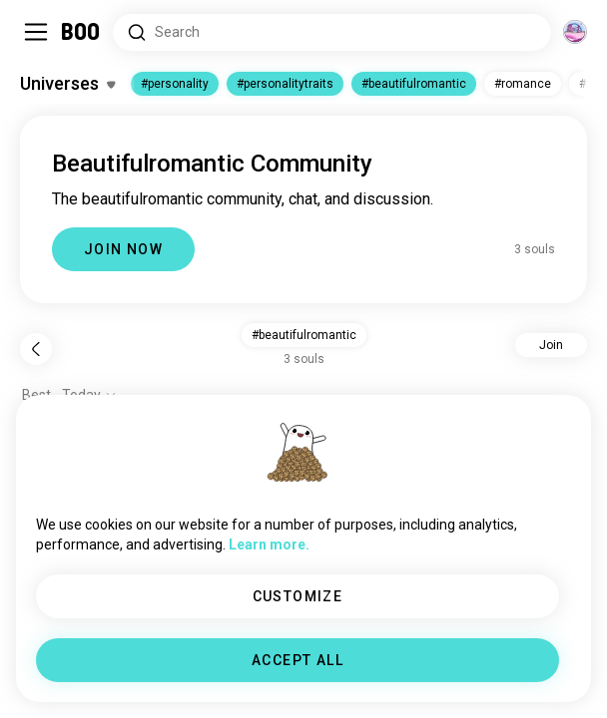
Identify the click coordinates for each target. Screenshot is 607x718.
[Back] (36, 349)
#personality (175, 84)
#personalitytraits (285, 84)
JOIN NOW (123, 249)
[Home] (81, 32)
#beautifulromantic (413, 84)
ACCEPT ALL (297, 660)
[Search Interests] (332, 32)
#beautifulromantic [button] (304, 335)
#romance (522, 84)
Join (551, 345)
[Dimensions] (575, 32)
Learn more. (269, 544)
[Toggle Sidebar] (36, 32)
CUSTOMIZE (298, 596)
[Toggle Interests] (67, 84)
